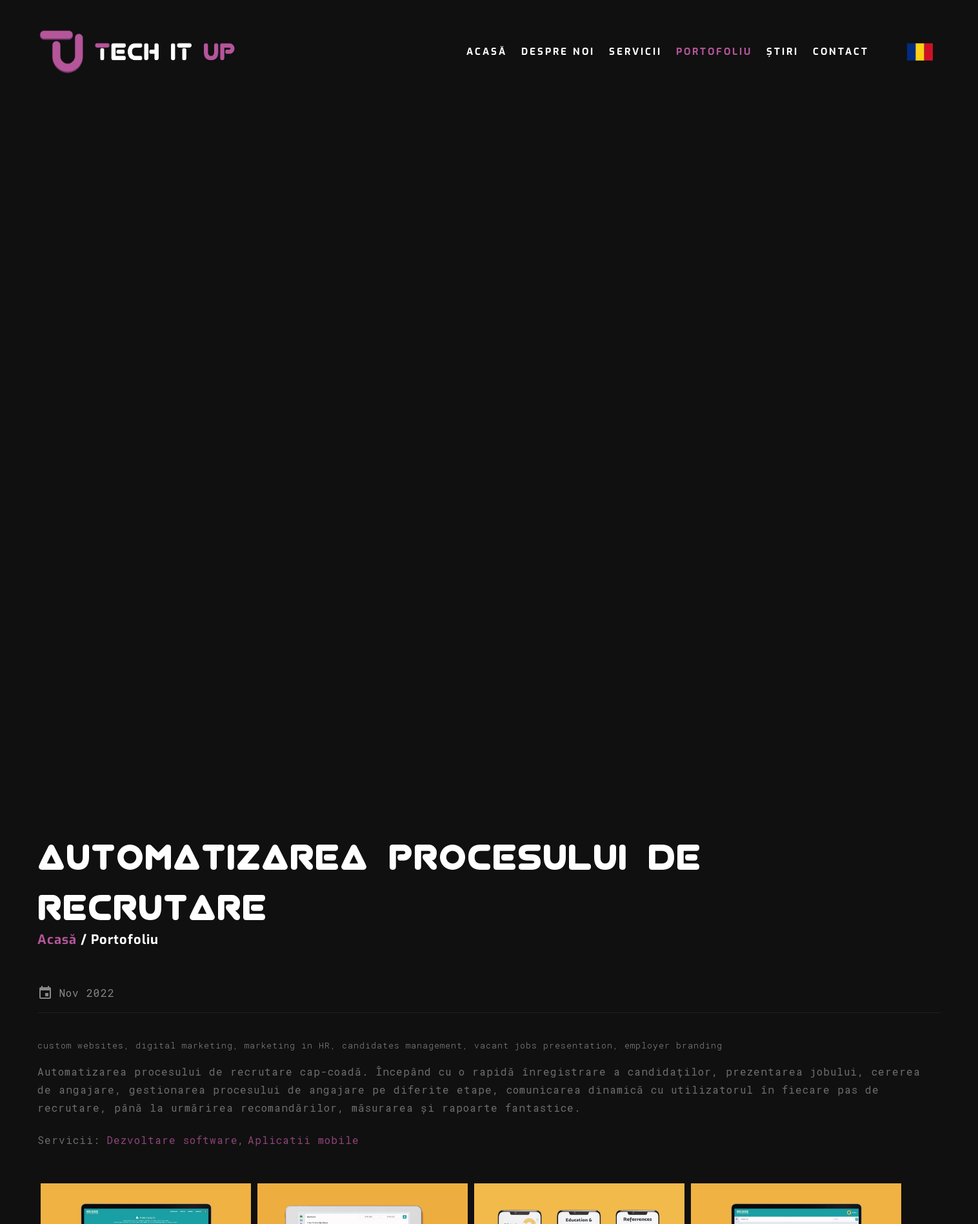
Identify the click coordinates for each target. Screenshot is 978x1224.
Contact (841, 51)
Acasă (486, 51)
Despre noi (558, 51)
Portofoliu (714, 51)
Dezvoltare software (172, 1145)
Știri (782, 51)
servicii (635, 51)
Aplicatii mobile (303, 1145)
